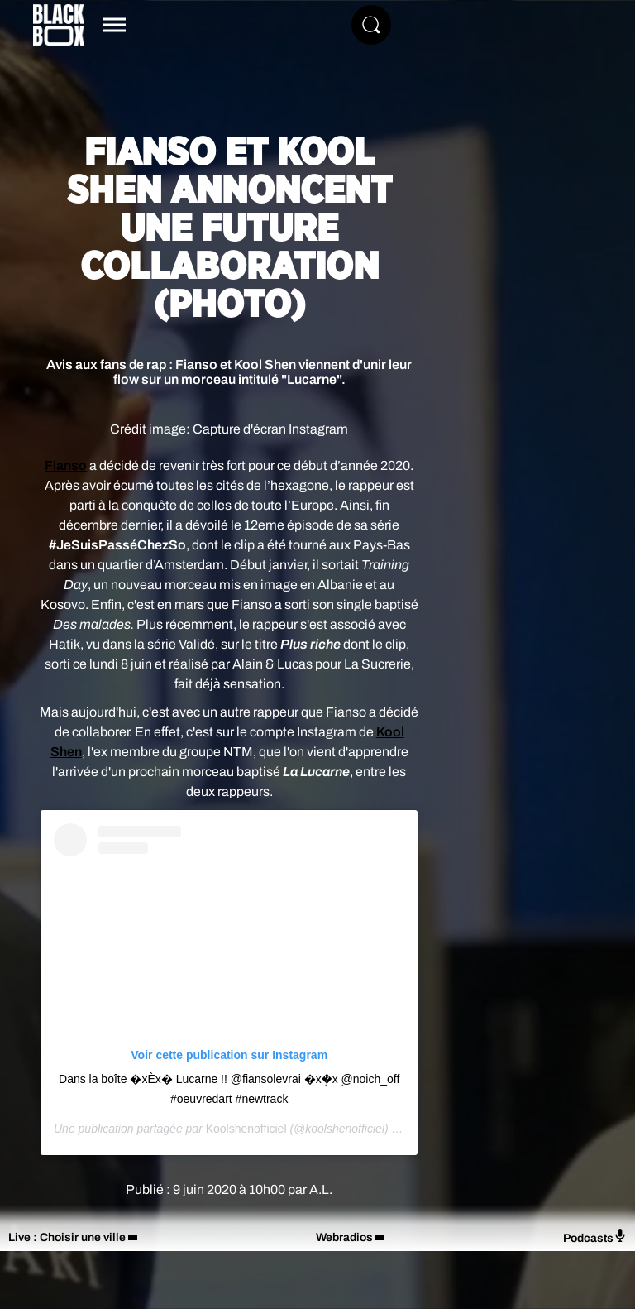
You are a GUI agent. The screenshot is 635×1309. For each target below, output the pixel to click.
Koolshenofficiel (246, 1128)
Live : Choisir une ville (67, 1237)
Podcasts (595, 1236)
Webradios (344, 1237)
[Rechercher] (371, 25)
